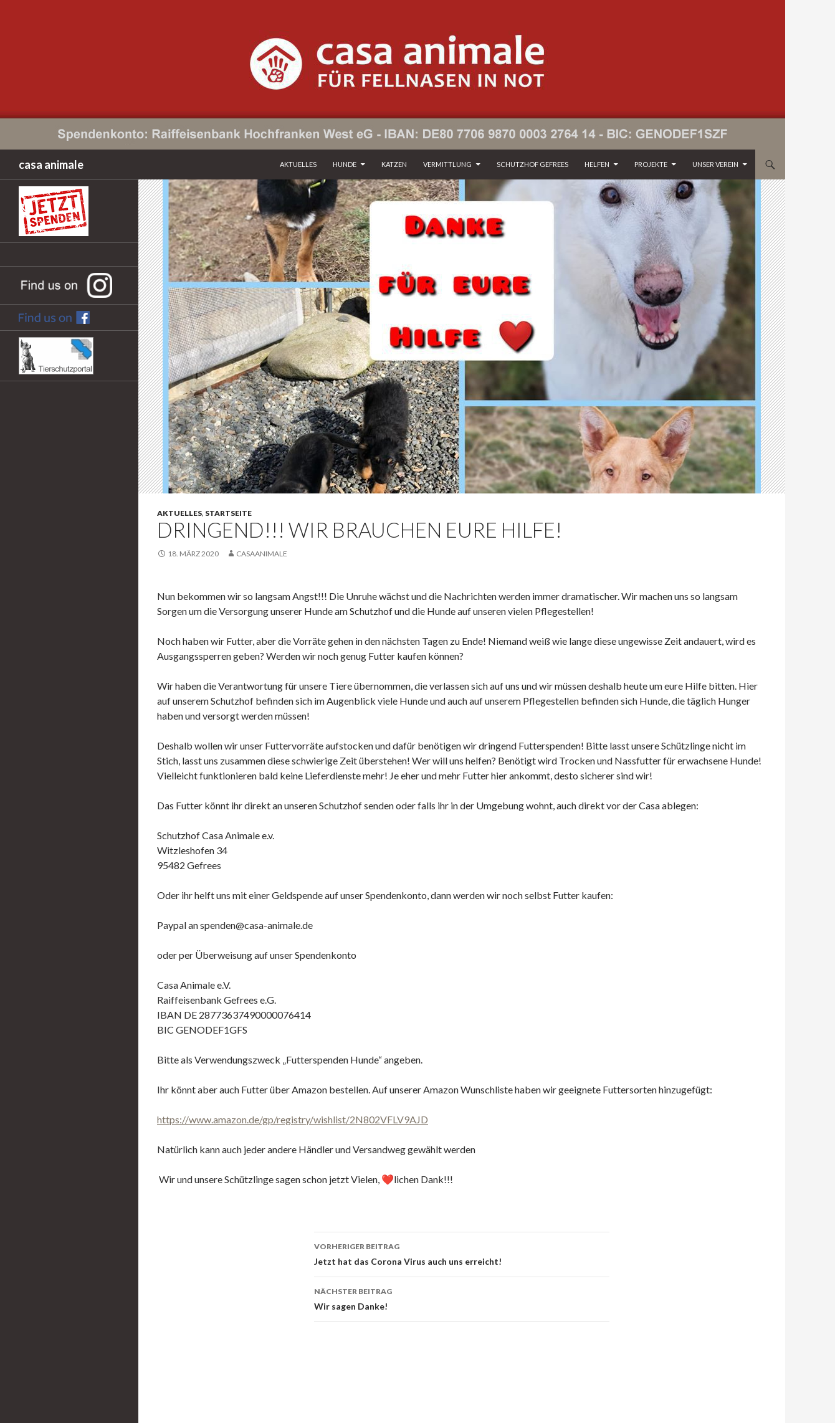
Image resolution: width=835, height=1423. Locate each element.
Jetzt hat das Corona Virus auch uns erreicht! (461, 1253)
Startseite (228, 513)
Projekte (650, 164)
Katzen (394, 164)
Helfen (596, 164)
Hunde (344, 164)
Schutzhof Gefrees (532, 164)
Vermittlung (447, 164)
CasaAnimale (261, 553)
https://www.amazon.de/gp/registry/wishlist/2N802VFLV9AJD (292, 1119)
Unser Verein (715, 164)
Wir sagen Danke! (461, 1297)
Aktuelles (298, 164)
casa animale (51, 164)
